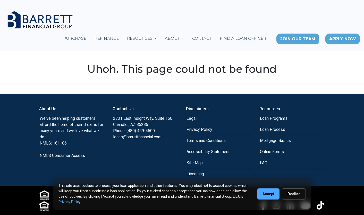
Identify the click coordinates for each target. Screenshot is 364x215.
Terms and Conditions (206, 140)
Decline (293, 194)
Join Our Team (297, 38)
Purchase (74, 38)
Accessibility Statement (208, 151)
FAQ (263, 162)
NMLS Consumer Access (62, 155)
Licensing (195, 173)
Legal (192, 118)
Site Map (195, 162)
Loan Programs (273, 118)
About (173, 38)
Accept (268, 194)
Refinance (107, 38)
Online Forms (272, 151)
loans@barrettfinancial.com (137, 136)
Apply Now (342, 38)
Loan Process (272, 129)
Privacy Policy (199, 129)
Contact (201, 38)
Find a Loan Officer (243, 38)
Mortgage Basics (275, 140)
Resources (140, 38)
